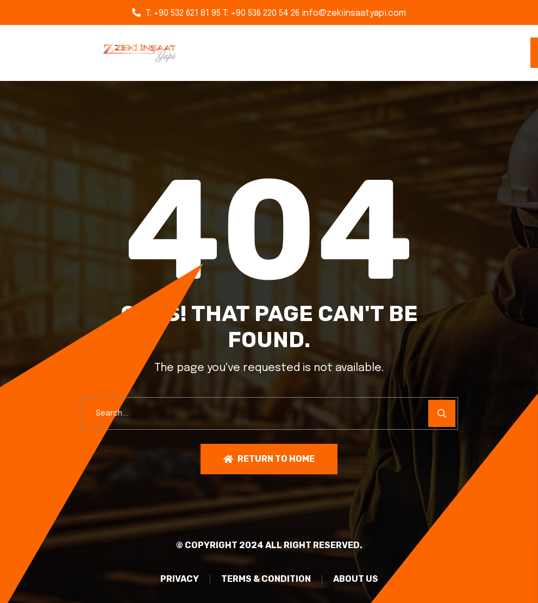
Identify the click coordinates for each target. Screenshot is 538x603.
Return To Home (269, 459)
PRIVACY (179, 579)
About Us (355, 579)
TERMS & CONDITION (266, 579)
